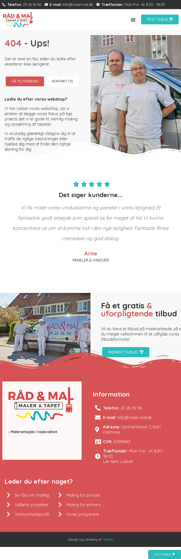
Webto (108, 552)
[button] (133, 19)
